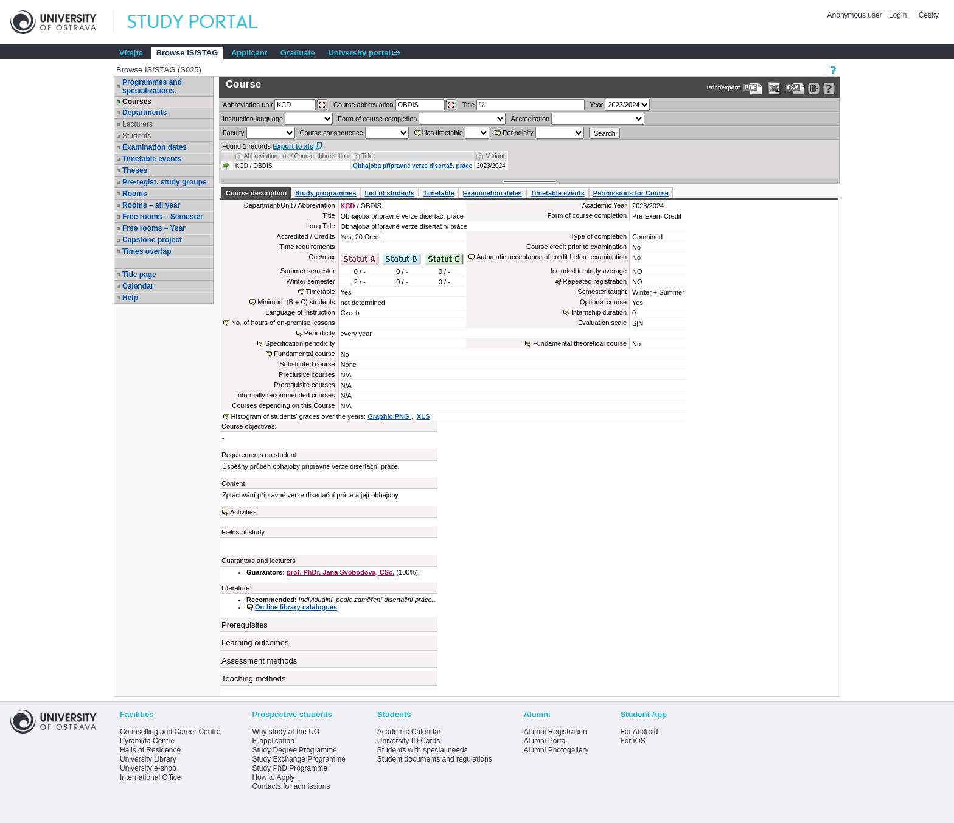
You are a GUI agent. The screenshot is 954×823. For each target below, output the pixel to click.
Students (136, 135)
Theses (134, 170)
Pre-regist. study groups (164, 182)
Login (898, 15)
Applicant (249, 52)
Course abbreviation (363, 104)
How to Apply (273, 777)
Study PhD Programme (289, 768)
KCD (348, 205)
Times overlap (146, 251)
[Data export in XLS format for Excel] (774, 88)
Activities (243, 512)
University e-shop (148, 768)
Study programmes (325, 193)
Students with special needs (422, 750)
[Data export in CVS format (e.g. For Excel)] (795, 88)
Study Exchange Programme (298, 759)
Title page (139, 274)
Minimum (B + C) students (296, 302)
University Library (148, 759)
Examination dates (154, 147)
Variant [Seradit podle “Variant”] (495, 156)
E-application (273, 741)
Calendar (137, 286)
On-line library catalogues (296, 607)
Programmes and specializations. (152, 86)
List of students (390, 193)
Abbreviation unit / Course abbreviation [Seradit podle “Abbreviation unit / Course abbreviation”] (296, 156)
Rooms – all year (151, 205)
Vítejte (131, 52)
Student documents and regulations (434, 759)
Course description (256, 193)
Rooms (134, 193)
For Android (639, 731)
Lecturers (137, 124)
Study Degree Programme (294, 750)
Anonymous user (855, 15)
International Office (150, 777)
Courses (136, 101)
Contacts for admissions (291, 786)
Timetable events (151, 159)
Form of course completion (377, 118)
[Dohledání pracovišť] (322, 105)
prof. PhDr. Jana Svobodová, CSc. (340, 572)
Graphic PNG (389, 416)
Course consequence (331, 132)
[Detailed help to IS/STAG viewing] (829, 88)
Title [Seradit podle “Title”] (367, 156)
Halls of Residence (150, 750)
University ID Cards (408, 741)
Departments (144, 112)
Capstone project (152, 240)
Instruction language (253, 118)
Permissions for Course (631, 193)
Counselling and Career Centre (170, 731)
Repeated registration (595, 281)
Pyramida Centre (147, 741)
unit (248, 104)
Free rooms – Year (154, 228)
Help (130, 297)
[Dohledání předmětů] (451, 105)
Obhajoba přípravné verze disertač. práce (412, 166)
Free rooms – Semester (162, 216)
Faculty (233, 132)
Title (468, 104)
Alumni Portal (545, 741)
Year (596, 104)
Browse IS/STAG (187, 52)
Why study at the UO (285, 731)
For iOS (632, 741)
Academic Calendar (409, 731)
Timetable (438, 193)
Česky (929, 15)
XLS (423, 416)
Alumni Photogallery (556, 750)
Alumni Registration (555, 731)
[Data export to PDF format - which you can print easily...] (752, 88)
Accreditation (530, 118)
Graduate (297, 52)
